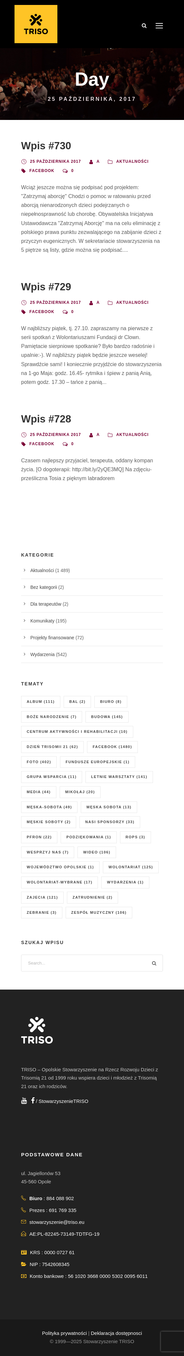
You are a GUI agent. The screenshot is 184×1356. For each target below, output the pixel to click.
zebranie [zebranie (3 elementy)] (42, 912)
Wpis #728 (46, 419)
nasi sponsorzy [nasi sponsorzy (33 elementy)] (109, 822)
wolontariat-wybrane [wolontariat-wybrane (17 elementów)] (59, 882)
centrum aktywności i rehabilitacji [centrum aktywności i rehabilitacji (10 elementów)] (77, 732)
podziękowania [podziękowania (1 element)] (88, 837)
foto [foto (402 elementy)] (39, 762)
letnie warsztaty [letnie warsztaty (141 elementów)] (119, 777)
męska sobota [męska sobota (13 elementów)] (108, 807)
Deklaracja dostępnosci (116, 1333)
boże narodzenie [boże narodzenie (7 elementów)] (52, 717)
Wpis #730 (46, 146)
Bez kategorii (43, 587)
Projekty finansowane (52, 637)
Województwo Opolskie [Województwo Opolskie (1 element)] (60, 867)
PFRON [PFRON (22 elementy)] (39, 837)
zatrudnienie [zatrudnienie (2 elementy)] (93, 897)
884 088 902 (60, 1198)
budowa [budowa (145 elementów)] (107, 717)
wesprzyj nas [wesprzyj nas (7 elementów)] (48, 852)
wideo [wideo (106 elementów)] (96, 852)
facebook (41, 170)
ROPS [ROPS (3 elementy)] (135, 837)
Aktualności (132, 161)
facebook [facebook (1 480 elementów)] (112, 747)
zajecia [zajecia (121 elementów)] (42, 897)
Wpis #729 (46, 287)
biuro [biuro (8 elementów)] (110, 702)
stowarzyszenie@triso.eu (56, 1222)
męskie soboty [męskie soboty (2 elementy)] (49, 822)
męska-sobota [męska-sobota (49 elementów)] (49, 807)
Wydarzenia (42, 654)
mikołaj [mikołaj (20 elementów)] (80, 792)
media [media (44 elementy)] (39, 792)
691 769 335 (62, 1210)
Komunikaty (42, 620)
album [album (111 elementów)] (41, 702)
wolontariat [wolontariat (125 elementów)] (130, 867)
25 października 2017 (55, 161)
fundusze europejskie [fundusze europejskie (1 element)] (98, 762)
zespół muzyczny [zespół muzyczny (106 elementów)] (99, 912)
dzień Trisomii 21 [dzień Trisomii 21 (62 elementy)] (52, 747)
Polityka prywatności (64, 1333)
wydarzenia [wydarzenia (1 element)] (125, 882)
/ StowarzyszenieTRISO (59, 1101)
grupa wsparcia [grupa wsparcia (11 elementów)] (52, 777)
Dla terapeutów (45, 604)
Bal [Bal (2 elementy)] (77, 702)
